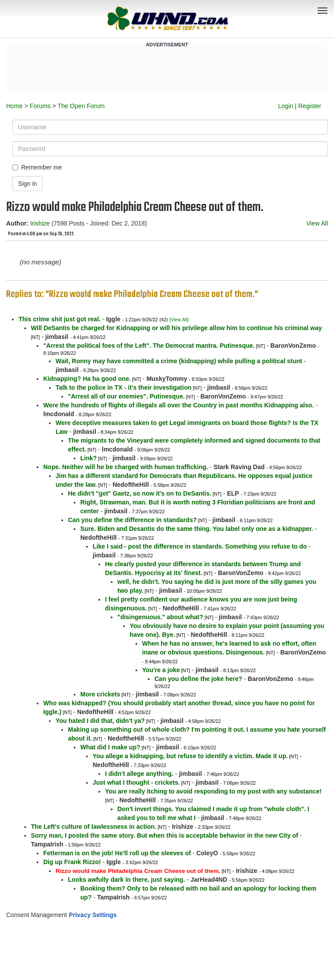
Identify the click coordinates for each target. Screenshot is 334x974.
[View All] (178, 319)
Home (14, 105)
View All (317, 223)
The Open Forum (81, 105)
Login (285, 105)
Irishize (39, 223)
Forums (40, 105)
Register (309, 105)
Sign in (27, 183)
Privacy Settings (93, 914)
